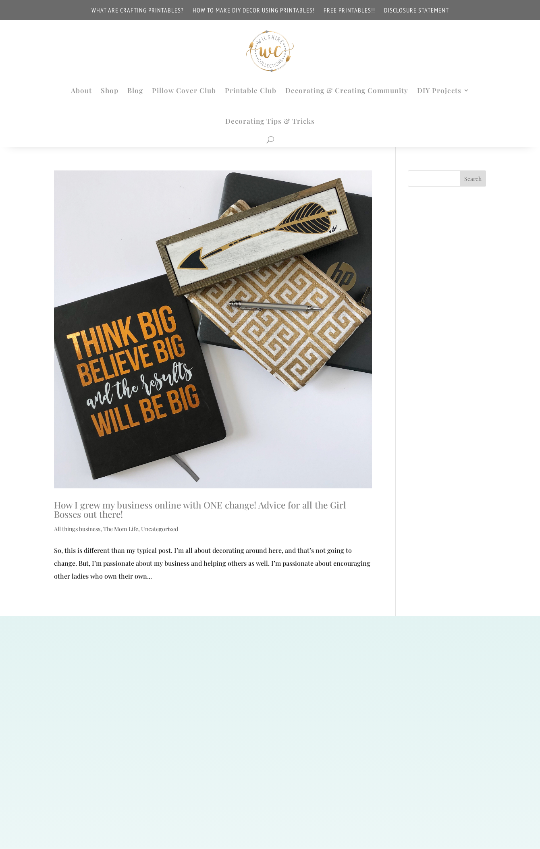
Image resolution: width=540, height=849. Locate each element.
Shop (109, 90)
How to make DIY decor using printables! (254, 10)
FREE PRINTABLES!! (349, 10)
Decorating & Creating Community (346, 90)
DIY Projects (439, 90)
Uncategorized (159, 529)
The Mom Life (120, 529)
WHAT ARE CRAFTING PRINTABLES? (137, 10)
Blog (135, 90)
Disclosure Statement (416, 10)
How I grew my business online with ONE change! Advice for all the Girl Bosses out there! (200, 509)
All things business (77, 529)
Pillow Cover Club (184, 90)
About (81, 90)
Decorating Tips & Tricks (270, 120)
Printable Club (250, 90)
